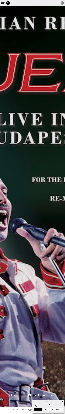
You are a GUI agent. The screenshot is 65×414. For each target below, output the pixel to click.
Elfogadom (38, 409)
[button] (62, 401)
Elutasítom (47, 409)
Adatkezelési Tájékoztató (47, 411)
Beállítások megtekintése (57, 409)
